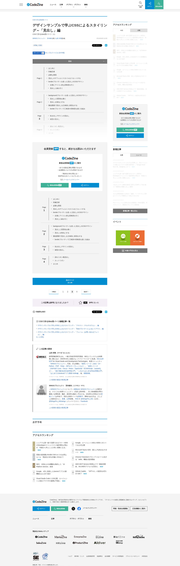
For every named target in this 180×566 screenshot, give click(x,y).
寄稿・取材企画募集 (120, 508)
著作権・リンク (79, 556)
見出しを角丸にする (57, 102)
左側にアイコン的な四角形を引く (62, 85)
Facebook (84, 401)
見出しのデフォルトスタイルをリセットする (64, 78)
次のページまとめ (70, 281)
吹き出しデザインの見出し (59, 116)
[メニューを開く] (21, 4)
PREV (53, 292)
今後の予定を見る (130, 250)
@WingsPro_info (87, 399)
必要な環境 (52, 75)
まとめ (55, 264)
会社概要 (107, 556)
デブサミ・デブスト (73, 5)
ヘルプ (70, 556)
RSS (77, 399)
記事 (61, 5)
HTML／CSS (38, 45)
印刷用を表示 (39, 312)
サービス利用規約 (118, 556)
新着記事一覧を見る (130, 211)
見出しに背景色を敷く (58, 99)
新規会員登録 (54, 185)
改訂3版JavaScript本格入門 (65, 371)
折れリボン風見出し (62, 257)
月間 (138, 30)
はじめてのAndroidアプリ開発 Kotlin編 (65, 373)
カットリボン (59, 260)
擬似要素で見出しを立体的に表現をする (62, 105)
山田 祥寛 (59, 38)
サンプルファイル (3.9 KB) (55, 53)
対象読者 (51, 72)
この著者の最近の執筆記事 (58, 380)
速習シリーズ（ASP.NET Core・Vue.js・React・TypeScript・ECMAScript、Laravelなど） (75, 368)
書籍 (85, 5)
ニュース (53, 5)
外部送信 (144, 556)
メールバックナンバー (69, 180)
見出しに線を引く (56, 88)
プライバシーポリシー (133, 556)
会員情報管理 (90, 556)
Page (39, 78)
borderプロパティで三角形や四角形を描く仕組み (67, 109)
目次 (86, 61)
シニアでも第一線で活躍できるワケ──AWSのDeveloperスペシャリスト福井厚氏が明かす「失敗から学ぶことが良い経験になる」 (52, 445)
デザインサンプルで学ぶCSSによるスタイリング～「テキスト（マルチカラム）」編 (68, 325)
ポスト (96, 45)
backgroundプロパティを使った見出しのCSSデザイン (67, 95)
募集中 (80, 396)
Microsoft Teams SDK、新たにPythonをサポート (132, 76)
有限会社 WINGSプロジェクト (85, 389)
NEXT (86, 292)
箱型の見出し (59, 250)
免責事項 (99, 556)
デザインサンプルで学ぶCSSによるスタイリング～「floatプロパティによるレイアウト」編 (71, 329)
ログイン (85, 185)
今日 (121, 30)
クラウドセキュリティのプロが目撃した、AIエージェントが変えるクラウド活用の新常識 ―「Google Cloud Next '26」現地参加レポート (130, 165)
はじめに (51, 68)
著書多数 (87, 373)
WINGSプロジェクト (58, 364)
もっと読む (40, 337)
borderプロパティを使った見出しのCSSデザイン (66, 81)
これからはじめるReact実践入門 (90, 371)
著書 (63, 399)
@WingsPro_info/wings (57, 401)
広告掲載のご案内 (138, 508)
